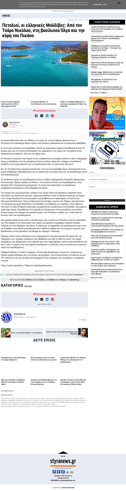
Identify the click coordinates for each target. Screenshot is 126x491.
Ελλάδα (51, 280)
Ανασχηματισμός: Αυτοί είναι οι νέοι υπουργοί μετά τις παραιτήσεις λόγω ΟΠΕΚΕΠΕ (105, 244)
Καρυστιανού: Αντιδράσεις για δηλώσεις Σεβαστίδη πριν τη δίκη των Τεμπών (107, 259)
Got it (105, 4)
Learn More (97, 4)
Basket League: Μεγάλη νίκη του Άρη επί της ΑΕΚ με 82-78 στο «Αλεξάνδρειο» (106, 73)
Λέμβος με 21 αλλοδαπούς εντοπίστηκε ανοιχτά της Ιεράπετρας (106, 219)
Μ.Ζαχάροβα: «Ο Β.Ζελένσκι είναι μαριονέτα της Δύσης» (104, 80)
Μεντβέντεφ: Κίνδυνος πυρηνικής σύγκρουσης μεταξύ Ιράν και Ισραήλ (105, 213)
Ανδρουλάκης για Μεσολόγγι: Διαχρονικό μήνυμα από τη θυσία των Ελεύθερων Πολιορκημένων (107, 38)
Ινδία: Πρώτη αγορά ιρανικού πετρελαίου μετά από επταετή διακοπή (107, 237)
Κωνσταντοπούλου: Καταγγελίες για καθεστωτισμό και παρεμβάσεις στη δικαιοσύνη (105, 252)
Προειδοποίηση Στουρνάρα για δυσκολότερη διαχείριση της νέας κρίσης (107, 225)
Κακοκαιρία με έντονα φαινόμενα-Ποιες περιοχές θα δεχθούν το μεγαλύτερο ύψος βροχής (106, 271)
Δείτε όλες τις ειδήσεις (100, 93)
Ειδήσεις (29, 280)
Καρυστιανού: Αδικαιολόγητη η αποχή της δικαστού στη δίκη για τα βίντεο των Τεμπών (107, 65)
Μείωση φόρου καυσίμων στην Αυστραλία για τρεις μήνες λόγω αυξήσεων (107, 265)
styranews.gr (74, 280)
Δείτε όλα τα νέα (97, 278)
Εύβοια (42, 280)
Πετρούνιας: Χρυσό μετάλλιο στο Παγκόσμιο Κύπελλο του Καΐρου (104, 56)
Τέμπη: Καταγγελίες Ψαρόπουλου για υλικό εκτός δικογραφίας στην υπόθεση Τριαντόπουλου (106, 29)
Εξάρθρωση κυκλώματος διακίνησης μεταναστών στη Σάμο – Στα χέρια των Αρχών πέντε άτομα (106, 48)
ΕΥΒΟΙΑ (28, 286)
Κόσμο (63, 280)
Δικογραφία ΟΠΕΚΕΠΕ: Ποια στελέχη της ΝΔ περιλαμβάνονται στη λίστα (107, 231)
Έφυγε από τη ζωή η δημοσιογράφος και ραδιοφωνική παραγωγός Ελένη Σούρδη (106, 88)
